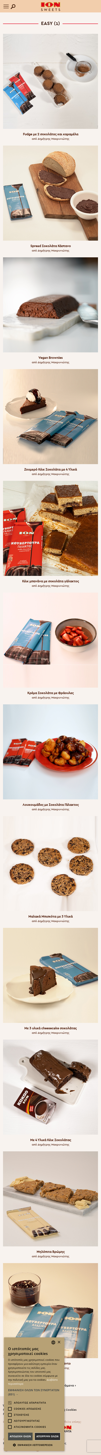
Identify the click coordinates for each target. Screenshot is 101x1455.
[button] (34, 1392)
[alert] (34, 1394)
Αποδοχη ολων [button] (20, 1436)
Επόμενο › (68, 1385)
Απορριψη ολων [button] (47, 1436)
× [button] (58, 1342)
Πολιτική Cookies (65, 1409)
